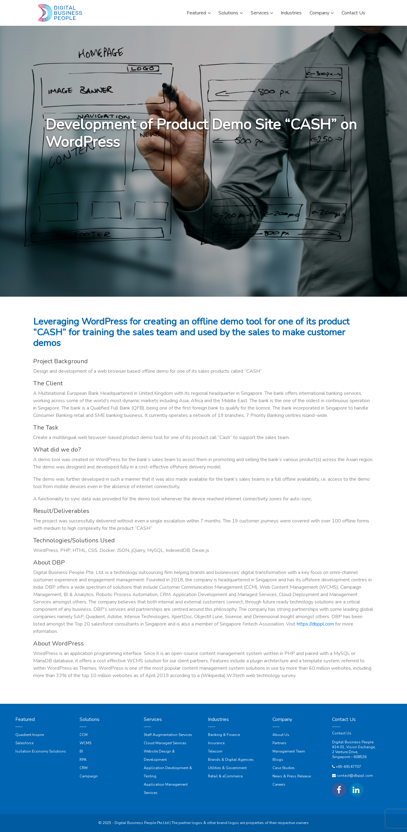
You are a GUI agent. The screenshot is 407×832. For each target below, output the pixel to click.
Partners (279, 743)
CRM (84, 767)
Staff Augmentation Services (168, 734)
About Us (280, 734)
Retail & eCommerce (225, 776)
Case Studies (283, 767)
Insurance (216, 743)
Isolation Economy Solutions (40, 751)
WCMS (85, 743)
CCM (84, 734)
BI (81, 751)
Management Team (288, 751)
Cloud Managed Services (165, 743)
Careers (278, 784)
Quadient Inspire (29, 734)
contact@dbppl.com (355, 775)
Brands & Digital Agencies (231, 759)
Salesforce (24, 743)
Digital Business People (353, 742)
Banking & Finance (224, 734)
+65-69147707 (348, 766)
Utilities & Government (227, 767)
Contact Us (341, 733)
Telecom (215, 751)
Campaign (89, 776)
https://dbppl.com (315, 624)
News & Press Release (291, 776)
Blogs (277, 759)
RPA (83, 759)
